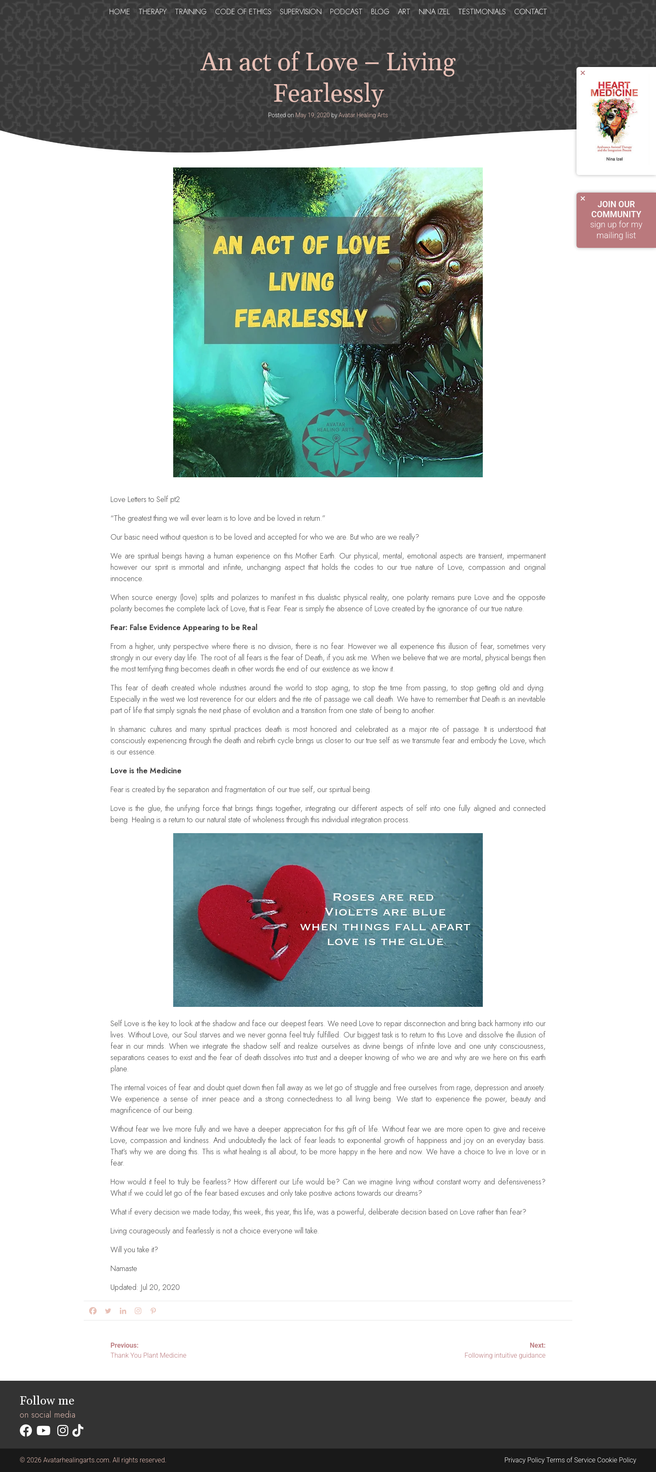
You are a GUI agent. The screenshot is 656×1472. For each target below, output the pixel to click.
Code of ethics (243, 10)
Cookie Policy (616, 1460)
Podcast (346, 10)
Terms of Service (571, 1460)
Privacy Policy (524, 1460)
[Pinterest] (151, 1311)
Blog (380, 10)
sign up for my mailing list (616, 219)
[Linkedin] (121, 1311)
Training (191, 10)
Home (119, 10)
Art (404, 10)
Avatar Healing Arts (363, 115)
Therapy (152, 10)
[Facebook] (91, 1311)
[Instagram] (136, 1311)
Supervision (301, 10)
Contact (530, 10)
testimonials (482, 10)
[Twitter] (106, 1311)
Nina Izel (434, 10)
